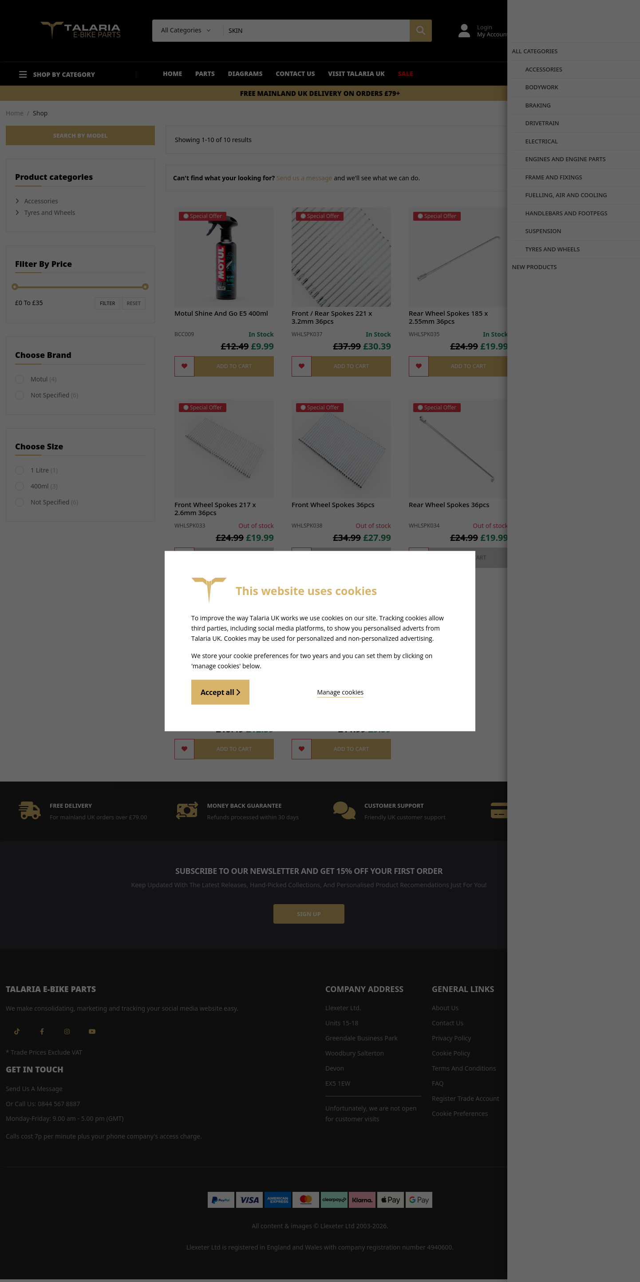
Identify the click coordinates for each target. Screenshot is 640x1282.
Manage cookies (298, 691)
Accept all (220, 691)
